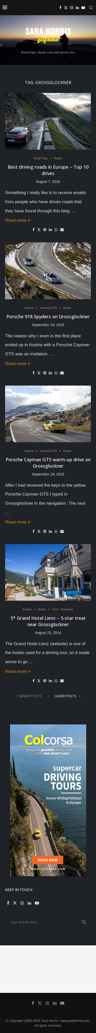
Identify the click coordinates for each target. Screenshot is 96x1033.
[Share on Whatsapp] (56, 230)
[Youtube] (83, 7)
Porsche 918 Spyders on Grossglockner (48, 316)
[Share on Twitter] (39, 229)
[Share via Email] (62, 230)
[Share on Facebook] (34, 230)
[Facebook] (60, 7)
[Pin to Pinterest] (44, 230)
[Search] (90, 7)
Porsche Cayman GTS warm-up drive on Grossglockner (48, 462)
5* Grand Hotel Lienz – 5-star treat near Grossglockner (48, 621)
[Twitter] (66, 7)
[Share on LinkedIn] (50, 230)
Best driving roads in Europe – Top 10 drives (48, 170)
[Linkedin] (77, 7)
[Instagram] (71, 7)
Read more (17, 220)
